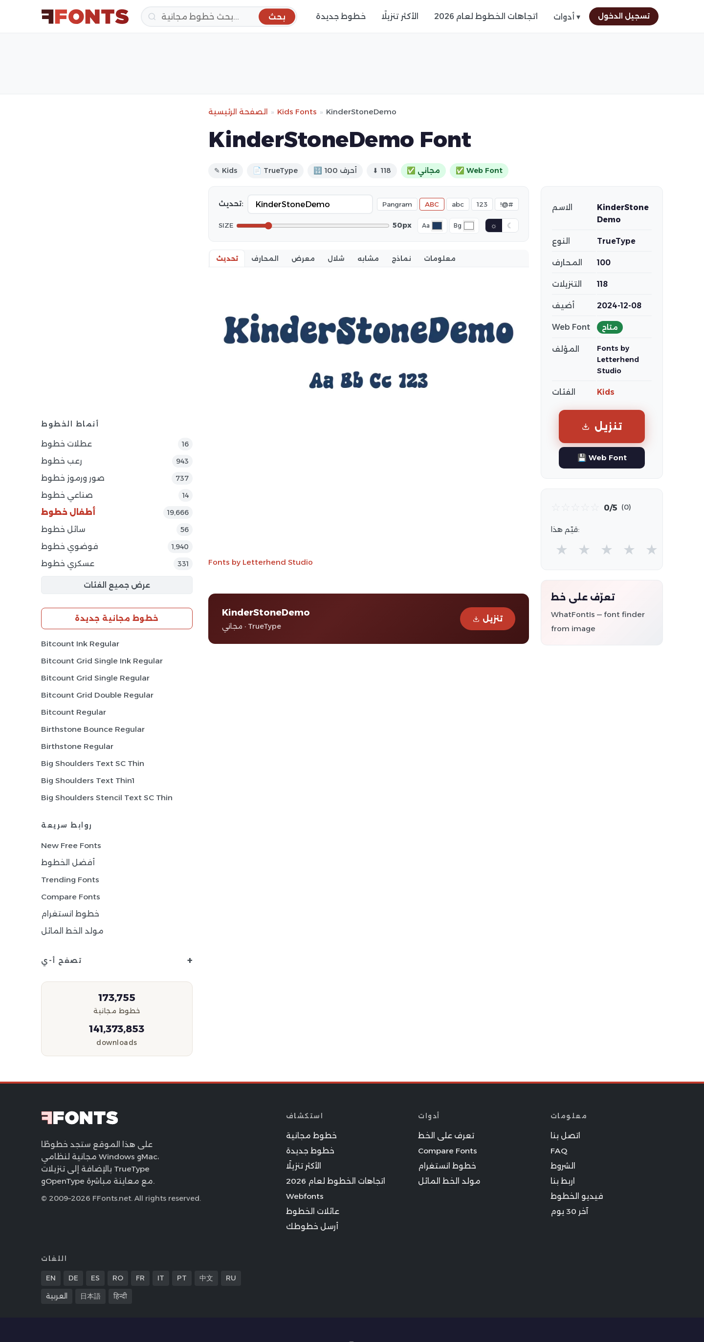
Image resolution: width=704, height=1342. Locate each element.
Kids (606, 392)
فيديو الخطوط (576, 1196)
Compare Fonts (70, 896)
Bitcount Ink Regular (80, 643)
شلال (336, 258)
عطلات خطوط (66, 443)
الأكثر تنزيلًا (399, 16)
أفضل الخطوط (68, 862)
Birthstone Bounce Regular (93, 729)
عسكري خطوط (67, 563)
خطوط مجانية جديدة (117, 618)
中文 (206, 1278)
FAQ (558, 1150)
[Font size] (313, 226)
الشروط (562, 1166)
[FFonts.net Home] (85, 16)
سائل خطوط (63, 529)
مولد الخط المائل (72, 931)
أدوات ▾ (566, 16)
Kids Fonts (297, 111)
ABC (432, 204)
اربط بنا (562, 1181)
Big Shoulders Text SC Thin (92, 763)
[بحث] (219, 16)
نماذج (401, 258)
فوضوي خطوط (69, 546)
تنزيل (488, 618)
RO (117, 1278)
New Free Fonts (71, 845)
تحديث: (231, 203)
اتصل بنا (565, 1135)
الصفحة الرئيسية (238, 111)
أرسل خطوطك (312, 1226)
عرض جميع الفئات (117, 585)
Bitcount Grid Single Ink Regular (102, 660)
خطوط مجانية (311, 1135)
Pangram (397, 204)
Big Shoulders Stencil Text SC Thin (107, 797)
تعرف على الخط (446, 1135)
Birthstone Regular (77, 746)
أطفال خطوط (68, 512)
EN (51, 1278)
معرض (303, 258)
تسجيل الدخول (624, 16)
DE (73, 1278)
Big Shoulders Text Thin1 (87, 780)
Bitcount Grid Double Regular (97, 695)
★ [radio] (561, 549)
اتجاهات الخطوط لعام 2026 (486, 16)
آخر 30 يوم (569, 1211)
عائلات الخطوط (312, 1211)
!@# (506, 204)
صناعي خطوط (67, 495)
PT (182, 1278)
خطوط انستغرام (70, 913)
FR (140, 1278)
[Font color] (437, 226)
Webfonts (305, 1196)
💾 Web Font (602, 457)
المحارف (265, 258)
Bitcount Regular (73, 712)
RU (231, 1278)
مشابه (368, 258)
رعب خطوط (61, 461)
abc (458, 204)
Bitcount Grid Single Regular (95, 677)
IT (160, 1278)
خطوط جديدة (341, 16)
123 (482, 204)
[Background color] (469, 226)
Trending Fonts (70, 879)
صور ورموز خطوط (73, 478)
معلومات (440, 258)
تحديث (227, 258)
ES (95, 1278)
